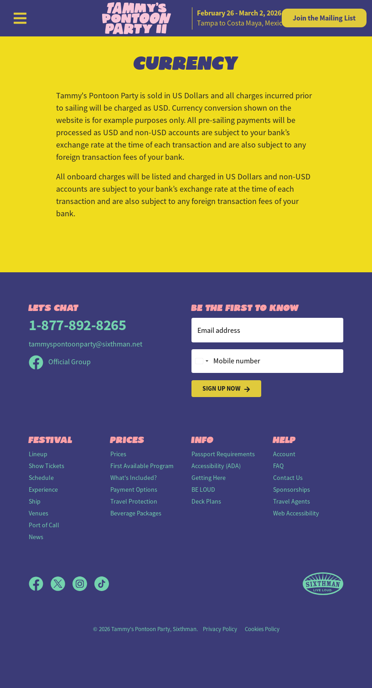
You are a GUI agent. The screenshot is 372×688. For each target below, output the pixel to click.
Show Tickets (46, 466)
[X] (61, 583)
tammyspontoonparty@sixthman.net (85, 344)
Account (284, 454)
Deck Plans (206, 501)
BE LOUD (203, 489)
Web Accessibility (296, 513)
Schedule (41, 478)
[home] (186, 18)
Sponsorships (291, 489)
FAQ (278, 466)
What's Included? (133, 478)
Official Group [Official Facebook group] (60, 362)
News (36, 537)
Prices (118, 454)
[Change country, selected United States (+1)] (201, 361)
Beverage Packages (135, 513)
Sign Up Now (226, 388)
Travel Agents (291, 501)
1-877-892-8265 (77, 325)
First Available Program (142, 466)
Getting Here (208, 478)
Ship (35, 501)
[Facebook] (40, 583)
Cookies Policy (262, 629)
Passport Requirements (223, 454)
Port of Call (44, 525)
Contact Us (288, 478)
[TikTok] (101, 583)
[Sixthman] (323, 584)
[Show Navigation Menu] (20, 18)
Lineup (38, 454)
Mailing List (324, 18)
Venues (38, 513)
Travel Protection (133, 501)
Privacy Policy (220, 629)
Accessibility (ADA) (216, 466)
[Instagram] (83, 583)
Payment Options (133, 489)
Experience (43, 489)
